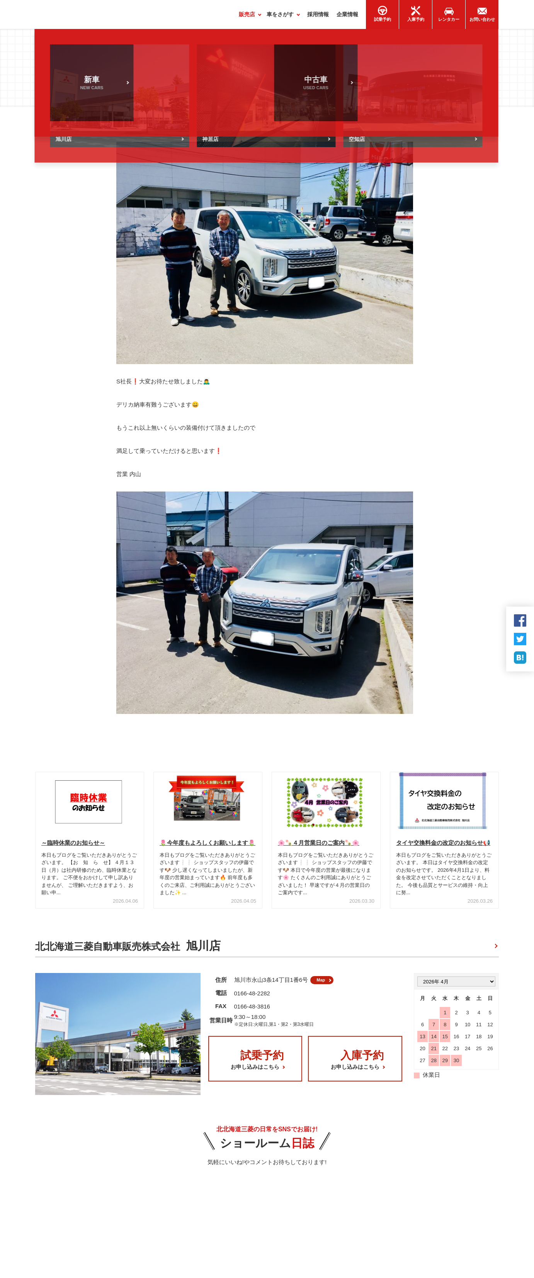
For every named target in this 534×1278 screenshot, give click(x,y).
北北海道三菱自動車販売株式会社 (128, 949)
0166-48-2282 (252, 998)
